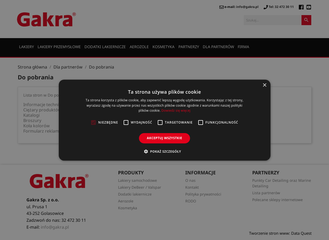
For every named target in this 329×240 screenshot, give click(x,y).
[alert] (164, 120)
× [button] (265, 85)
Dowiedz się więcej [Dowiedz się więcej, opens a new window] (176, 110)
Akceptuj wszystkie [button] (164, 138)
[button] (164, 151)
